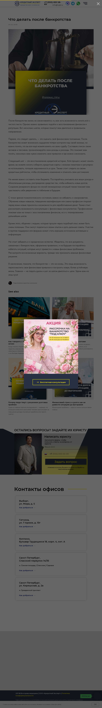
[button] (51, 382)
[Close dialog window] (98, 3)
